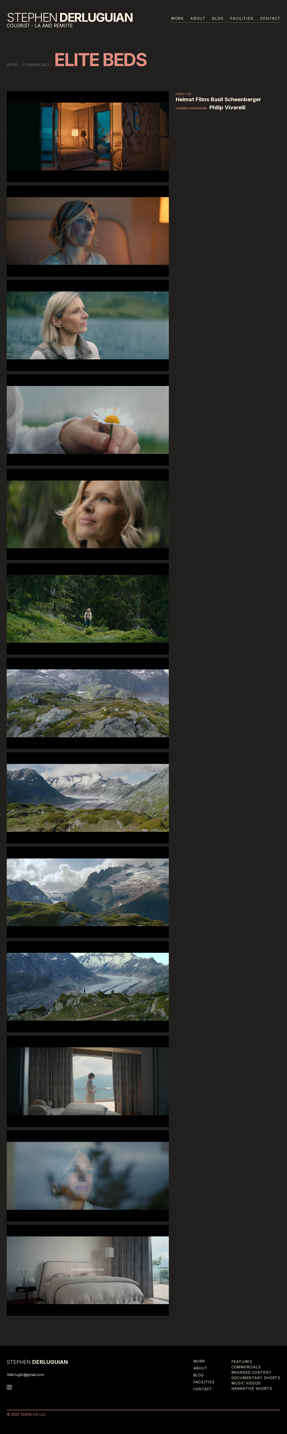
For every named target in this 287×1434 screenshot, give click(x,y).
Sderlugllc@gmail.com (25, 1374)
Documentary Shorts (255, 1378)
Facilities (241, 18)
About (197, 18)
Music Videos (246, 1383)
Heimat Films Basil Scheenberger (218, 99)
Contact (270, 18)
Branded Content (251, 1372)
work (12, 65)
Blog (217, 18)
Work (177, 18)
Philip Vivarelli (227, 107)
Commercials (36, 65)
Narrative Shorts (251, 1388)
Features (241, 1361)
